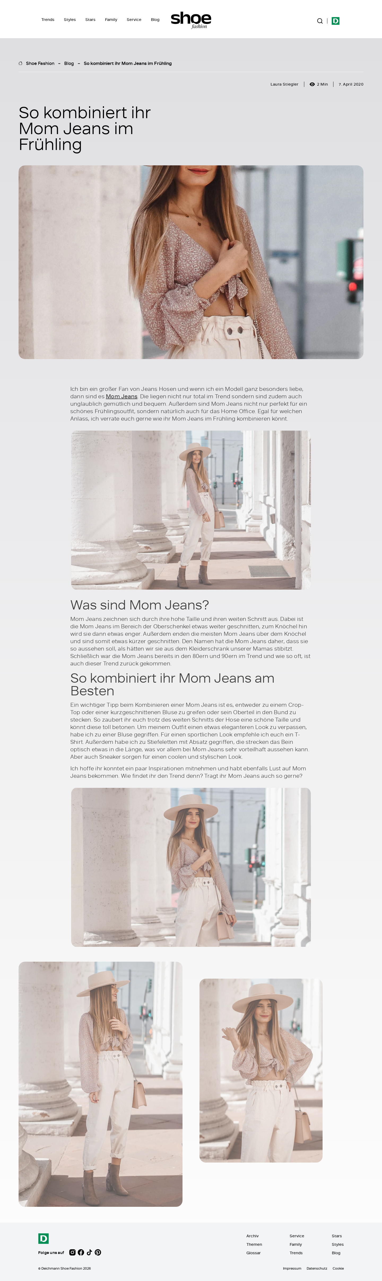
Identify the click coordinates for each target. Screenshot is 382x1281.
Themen (254, 1244)
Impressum (292, 1268)
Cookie (338, 1268)
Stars (90, 19)
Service (134, 19)
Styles (70, 19)
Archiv (252, 1236)
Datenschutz (317, 1268)
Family (111, 19)
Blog (155, 19)
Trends (48, 19)
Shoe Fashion (40, 63)
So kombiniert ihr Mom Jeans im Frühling (128, 63)
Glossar (253, 1253)
